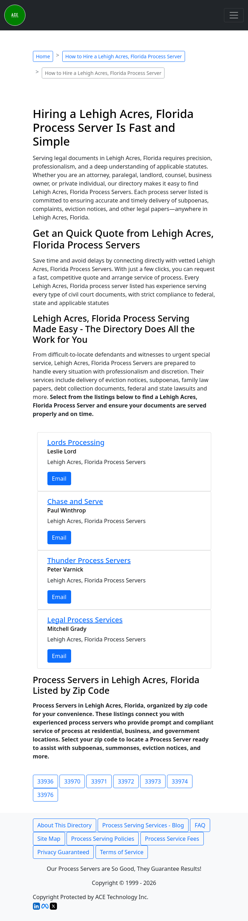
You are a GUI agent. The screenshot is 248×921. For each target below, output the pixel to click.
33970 (72, 781)
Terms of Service (122, 852)
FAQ (200, 825)
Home (43, 56)
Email (59, 478)
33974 (180, 781)
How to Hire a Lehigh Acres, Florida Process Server (123, 56)
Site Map (49, 839)
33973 (153, 781)
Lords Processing (76, 442)
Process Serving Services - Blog (143, 825)
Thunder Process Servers (89, 560)
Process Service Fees (172, 839)
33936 (46, 781)
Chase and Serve (75, 501)
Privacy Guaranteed (64, 852)
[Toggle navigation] (234, 15)
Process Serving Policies (102, 839)
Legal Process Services (85, 619)
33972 (126, 781)
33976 (46, 795)
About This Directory (65, 825)
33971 (99, 781)
